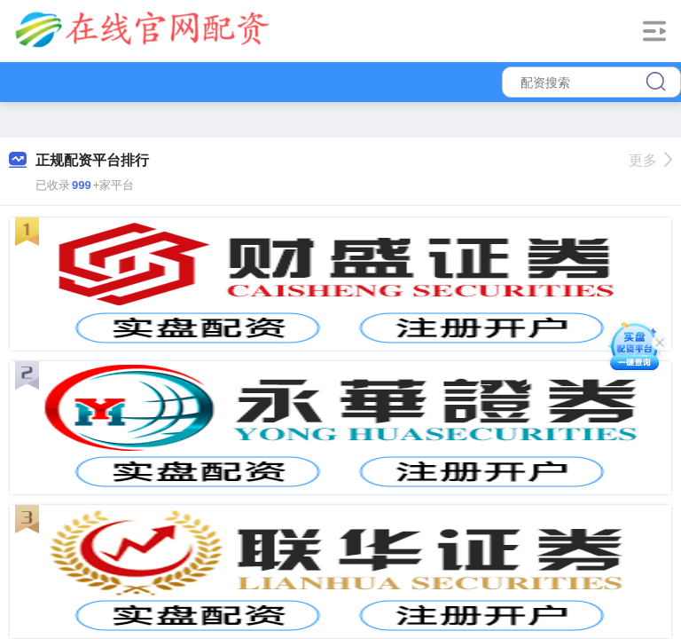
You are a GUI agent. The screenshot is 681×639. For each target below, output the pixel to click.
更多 (650, 160)
